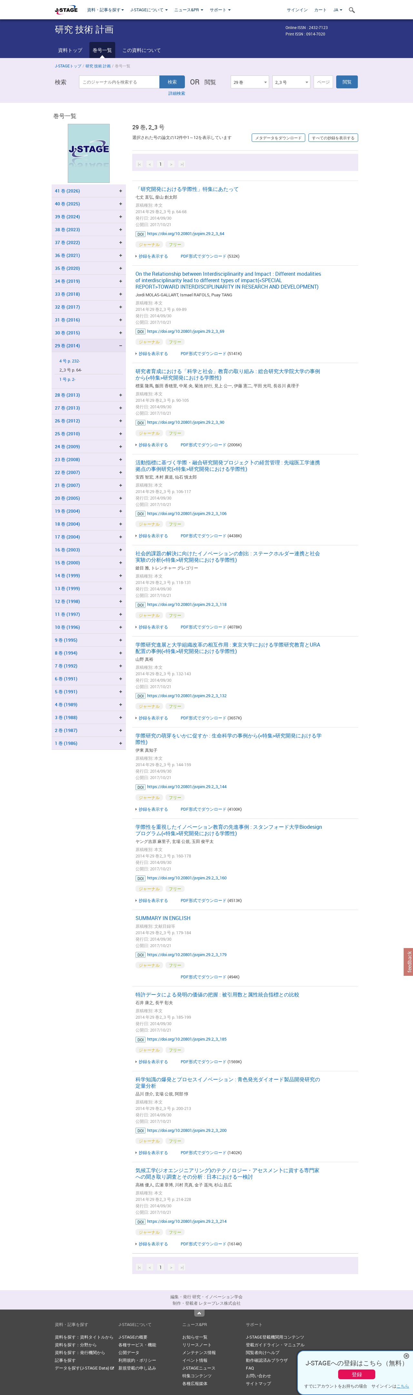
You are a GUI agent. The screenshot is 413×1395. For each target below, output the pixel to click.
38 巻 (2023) (67, 229)
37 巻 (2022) (67, 242)
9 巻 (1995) (66, 640)
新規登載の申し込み (137, 1368)
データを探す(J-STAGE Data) (84, 1368)
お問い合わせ (258, 1376)
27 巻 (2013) (67, 408)
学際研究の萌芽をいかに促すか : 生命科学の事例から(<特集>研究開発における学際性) (229, 739)
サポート (220, 10)
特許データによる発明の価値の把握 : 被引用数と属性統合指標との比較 (217, 994)
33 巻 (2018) (67, 294)
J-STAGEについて (149, 10)
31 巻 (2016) (67, 320)
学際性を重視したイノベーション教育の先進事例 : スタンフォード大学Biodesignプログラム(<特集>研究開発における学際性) (229, 830)
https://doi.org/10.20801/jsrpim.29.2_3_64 (185, 233)
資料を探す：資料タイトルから (84, 1337)
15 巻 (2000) (67, 562)
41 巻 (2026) (67, 191)
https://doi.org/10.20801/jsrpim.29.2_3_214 (187, 1221)
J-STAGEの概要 (132, 1337)
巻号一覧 (102, 50)
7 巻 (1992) (66, 666)
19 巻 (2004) (67, 511)
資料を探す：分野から (76, 1345)
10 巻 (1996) (67, 627)
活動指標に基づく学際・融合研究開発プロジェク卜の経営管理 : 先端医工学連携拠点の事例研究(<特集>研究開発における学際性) (228, 465)
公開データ (128, 1352)
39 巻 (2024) (67, 216)
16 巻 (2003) (67, 550)
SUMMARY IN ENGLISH (163, 918)
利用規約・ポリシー (137, 1360)
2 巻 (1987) (66, 730)
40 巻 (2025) (67, 204)
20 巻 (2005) (67, 498)
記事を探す (65, 1360)
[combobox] (250, 81)
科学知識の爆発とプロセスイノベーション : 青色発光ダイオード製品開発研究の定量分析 (228, 1082)
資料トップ (70, 50)
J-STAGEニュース (199, 1368)
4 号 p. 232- (69, 361)
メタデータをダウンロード (278, 137)
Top (199, 1313)
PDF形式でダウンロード (204, 256)
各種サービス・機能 (137, 1345)
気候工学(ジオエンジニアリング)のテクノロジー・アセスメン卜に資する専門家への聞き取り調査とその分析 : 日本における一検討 (227, 1173)
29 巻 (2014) (67, 345)
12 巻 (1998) (67, 601)
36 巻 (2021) (67, 255)
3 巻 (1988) (66, 717)
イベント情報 (194, 1360)
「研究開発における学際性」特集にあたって (187, 189)
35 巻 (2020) (67, 268)
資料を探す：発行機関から (80, 1352)
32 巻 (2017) (67, 307)
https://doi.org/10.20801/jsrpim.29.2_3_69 (185, 331)
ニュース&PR (188, 10)
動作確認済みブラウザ (267, 1360)
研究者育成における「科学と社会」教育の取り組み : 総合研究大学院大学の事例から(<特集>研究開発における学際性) (228, 374)
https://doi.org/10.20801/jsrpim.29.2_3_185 (187, 1039)
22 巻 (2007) (67, 472)
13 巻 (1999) (67, 588)
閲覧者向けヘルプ (262, 1352)
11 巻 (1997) (67, 614)
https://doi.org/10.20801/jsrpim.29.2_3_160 (187, 878)
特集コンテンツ (197, 1376)
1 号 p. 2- (67, 379)
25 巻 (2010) (67, 433)
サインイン (297, 10)
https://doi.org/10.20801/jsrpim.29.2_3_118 (187, 604)
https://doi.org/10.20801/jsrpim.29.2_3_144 (187, 786)
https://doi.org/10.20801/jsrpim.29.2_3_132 (187, 695)
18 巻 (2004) (67, 524)
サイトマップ (258, 1383)
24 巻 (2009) (67, 446)
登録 (357, 1374)
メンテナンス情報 (199, 1352)
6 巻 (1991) (66, 679)
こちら (403, 1386)
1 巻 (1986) (66, 743)
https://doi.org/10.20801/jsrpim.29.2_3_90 (185, 422)
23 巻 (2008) (67, 459)
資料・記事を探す (105, 10)
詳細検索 (176, 93)
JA (337, 10)
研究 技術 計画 (98, 65)
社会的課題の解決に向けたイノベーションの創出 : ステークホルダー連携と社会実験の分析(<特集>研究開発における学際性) (228, 556)
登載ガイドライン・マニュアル (275, 1345)
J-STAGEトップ (68, 65)
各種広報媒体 (194, 1383)
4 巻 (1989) (66, 704)
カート (320, 10)
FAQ (250, 1368)
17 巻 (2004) (67, 537)
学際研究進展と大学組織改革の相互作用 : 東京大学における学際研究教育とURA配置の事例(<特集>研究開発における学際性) (228, 648)
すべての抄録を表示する (333, 137)
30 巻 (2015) (67, 333)
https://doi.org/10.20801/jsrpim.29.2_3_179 (187, 954)
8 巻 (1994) (66, 653)
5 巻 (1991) (66, 691)
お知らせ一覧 (194, 1337)
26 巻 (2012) (67, 421)
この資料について (141, 50)
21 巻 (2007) (67, 485)
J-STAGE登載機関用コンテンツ (275, 1337)
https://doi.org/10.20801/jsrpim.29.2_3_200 (187, 1130)
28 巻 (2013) (67, 395)
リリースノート (197, 1345)
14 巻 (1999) (67, 575)
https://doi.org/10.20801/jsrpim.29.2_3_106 (187, 513)
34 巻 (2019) (67, 281)
